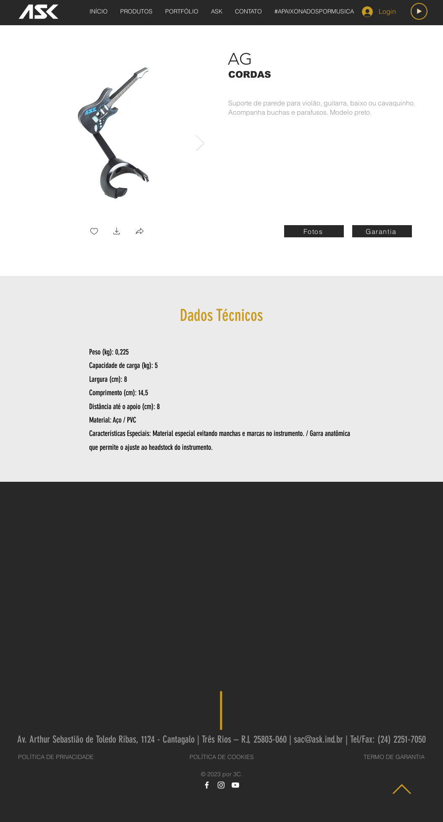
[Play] (419, 11)
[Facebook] (206, 785)
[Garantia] (382, 231)
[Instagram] (221, 785)
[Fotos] (314, 231)
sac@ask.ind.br (318, 739)
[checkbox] (94, 232)
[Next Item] (200, 143)
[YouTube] (235, 785)
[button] (117, 232)
